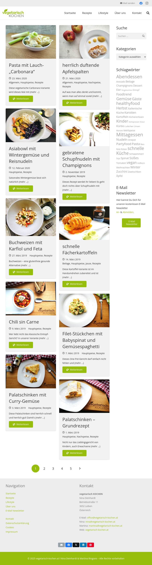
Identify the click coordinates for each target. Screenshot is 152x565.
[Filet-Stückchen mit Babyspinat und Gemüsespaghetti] (84, 310)
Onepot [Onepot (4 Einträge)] (132, 139)
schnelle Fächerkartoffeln (79, 249)
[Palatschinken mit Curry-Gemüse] (31, 371)
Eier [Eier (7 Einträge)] (118, 90)
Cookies (10, 527)
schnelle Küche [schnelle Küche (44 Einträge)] (130, 150)
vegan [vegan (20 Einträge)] (132, 162)
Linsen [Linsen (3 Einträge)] (137, 126)
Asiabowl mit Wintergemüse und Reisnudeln (29, 154)
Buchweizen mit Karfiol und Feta (25, 245)
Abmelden (128, 212)
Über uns (10, 506)
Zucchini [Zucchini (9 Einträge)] (121, 171)
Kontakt (10, 518)
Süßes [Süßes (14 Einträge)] (134, 158)
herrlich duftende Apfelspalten (80, 68)
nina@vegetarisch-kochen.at (100, 521)
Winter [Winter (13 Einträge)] (135, 167)
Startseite (11, 493)
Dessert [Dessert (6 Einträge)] (137, 85)
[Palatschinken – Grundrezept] (84, 396)
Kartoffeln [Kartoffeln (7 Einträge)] (122, 117)
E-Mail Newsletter (15, 510)
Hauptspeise (27, 82)
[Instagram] (147, 3)
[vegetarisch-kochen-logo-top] (13, 13)
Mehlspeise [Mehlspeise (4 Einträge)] (129, 130)
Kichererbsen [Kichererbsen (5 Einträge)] (136, 116)
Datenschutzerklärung (17, 523)
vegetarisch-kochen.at (97, 529)
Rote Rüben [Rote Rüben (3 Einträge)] (121, 149)
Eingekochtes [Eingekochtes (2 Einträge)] (127, 90)
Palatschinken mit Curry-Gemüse (27, 398)
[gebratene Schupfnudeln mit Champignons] (84, 129)
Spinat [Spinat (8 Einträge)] (125, 158)
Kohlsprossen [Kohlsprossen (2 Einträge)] (134, 122)
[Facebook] (141, 3)
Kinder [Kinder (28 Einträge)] (122, 121)
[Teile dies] (68, 545)
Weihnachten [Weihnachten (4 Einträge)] (123, 167)
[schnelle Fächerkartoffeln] (84, 223)
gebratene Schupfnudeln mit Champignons (81, 158)
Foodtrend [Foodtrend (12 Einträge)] (123, 94)
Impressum (12, 531)
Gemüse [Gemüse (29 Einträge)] (123, 98)
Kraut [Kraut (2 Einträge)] (142, 122)
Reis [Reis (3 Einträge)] (142, 144)
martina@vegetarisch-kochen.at (105, 525)
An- (118, 212)
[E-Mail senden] (61, 545)
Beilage (66, 263)
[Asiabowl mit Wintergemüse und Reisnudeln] (31, 125)
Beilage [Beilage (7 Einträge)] (130, 81)
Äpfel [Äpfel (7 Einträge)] (119, 176)
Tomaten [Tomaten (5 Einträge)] (121, 163)
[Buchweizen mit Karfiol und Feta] (31, 217)
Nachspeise (94, 82)
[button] (148, 13)
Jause (88, 263)
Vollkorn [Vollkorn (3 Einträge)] (141, 163)
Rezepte (39, 82)
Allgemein (14, 82)
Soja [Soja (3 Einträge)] (118, 158)
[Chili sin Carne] (31, 298)
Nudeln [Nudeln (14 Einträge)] (121, 139)
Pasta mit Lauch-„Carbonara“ (26, 68)
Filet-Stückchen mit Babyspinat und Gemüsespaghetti (82, 339)
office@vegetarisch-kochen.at (102, 517)
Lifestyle (10, 502)
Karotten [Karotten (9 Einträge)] (130, 112)
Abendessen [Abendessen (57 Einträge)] (129, 76)
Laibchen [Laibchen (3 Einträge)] (129, 126)
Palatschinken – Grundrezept (78, 422)
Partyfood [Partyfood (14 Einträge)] (123, 143)
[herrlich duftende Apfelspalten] (84, 42)
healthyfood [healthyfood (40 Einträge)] (128, 103)
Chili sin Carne (24, 322)
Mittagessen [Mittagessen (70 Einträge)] (129, 134)
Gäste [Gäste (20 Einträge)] (137, 98)
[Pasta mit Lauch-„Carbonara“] (31, 42)
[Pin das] (90, 545)
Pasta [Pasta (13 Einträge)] (136, 144)
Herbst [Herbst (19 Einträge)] (121, 108)
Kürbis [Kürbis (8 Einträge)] (120, 126)
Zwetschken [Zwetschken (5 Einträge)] (134, 171)
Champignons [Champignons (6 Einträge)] (124, 85)
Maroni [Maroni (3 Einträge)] (119, 130)
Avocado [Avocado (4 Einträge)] (120, 81)
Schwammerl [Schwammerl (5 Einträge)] (136, 153)
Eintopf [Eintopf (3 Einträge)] (136, 90)
